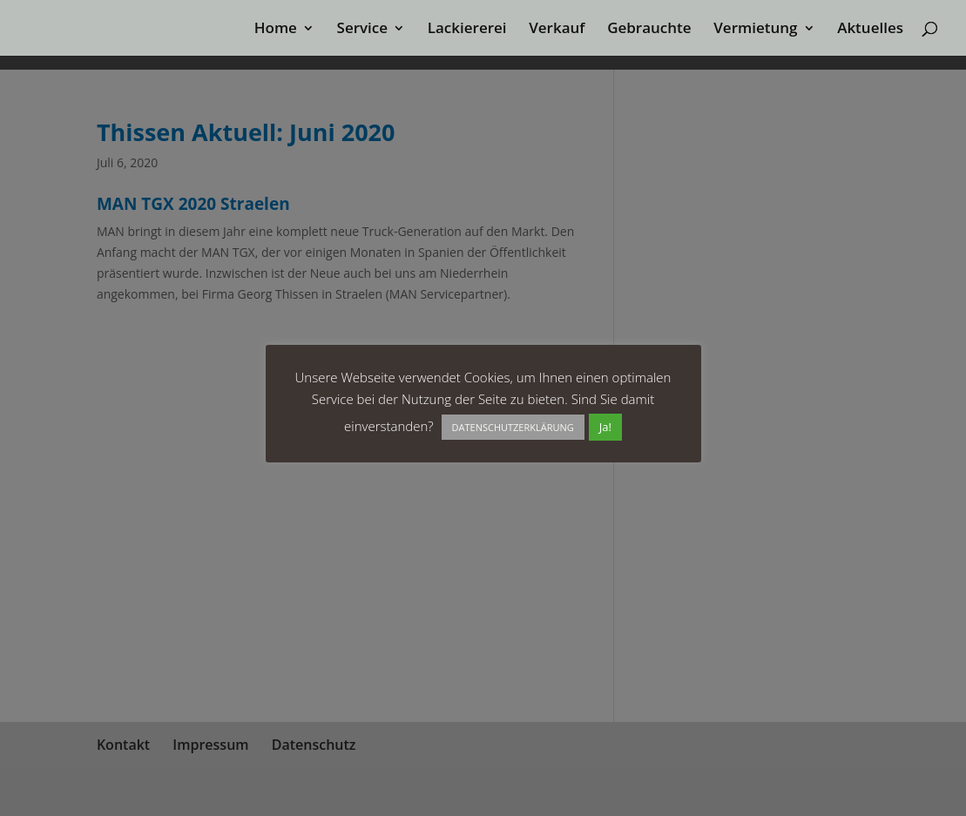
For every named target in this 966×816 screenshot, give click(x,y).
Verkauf (556, 29)
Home (275, 29)
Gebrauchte (649, 29)
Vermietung (755, 29)
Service (362, 29)
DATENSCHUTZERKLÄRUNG (513, 427)
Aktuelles (870, 29)
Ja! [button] (605, 427)
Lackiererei (467, 29)
